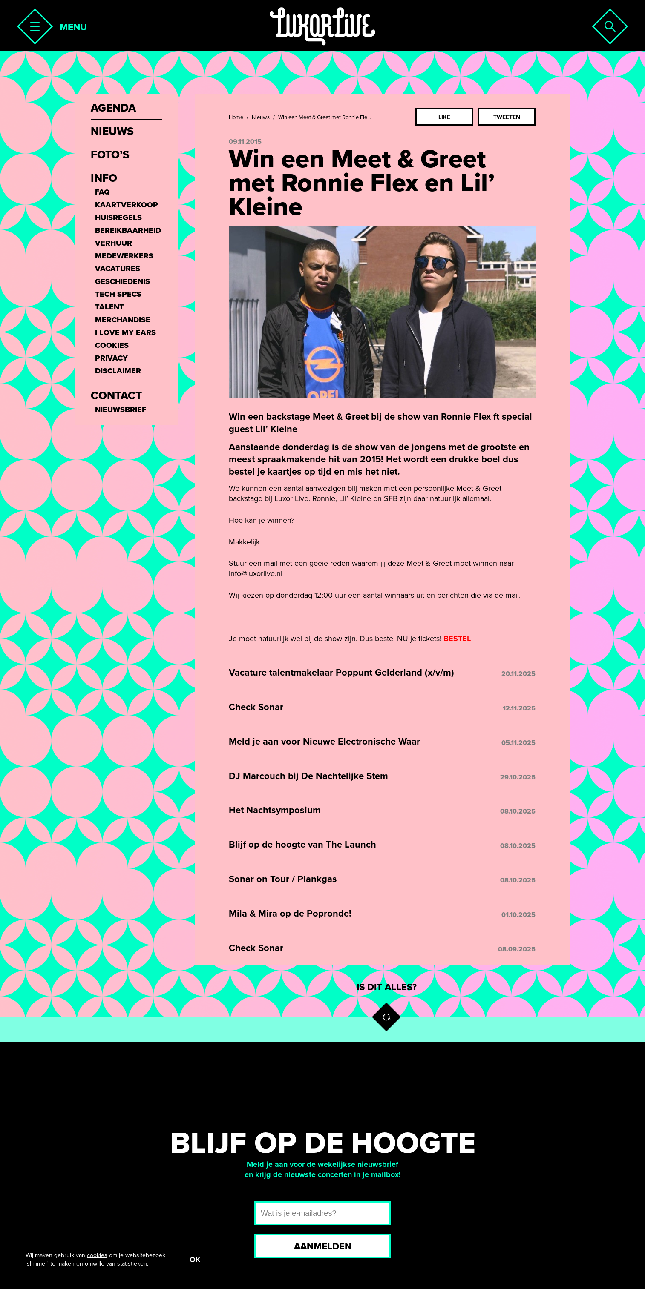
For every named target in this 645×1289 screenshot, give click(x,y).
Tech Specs (118, 294)
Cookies (112, 345)
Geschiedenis (122, 281)
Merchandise (122, 319)
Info (104, 178)
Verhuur (113, 243)
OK (195, 1259)
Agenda (113, 108)
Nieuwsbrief (120, 409)
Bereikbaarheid (128, 230)
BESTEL (457, 638)
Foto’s (110, 155)
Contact (116, 396)
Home (236, 117)
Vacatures (117, 268)
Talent (109, 307)
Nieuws (261, 117)
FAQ (102, 192)
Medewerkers (124, 256)
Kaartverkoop (126, 204)
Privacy (111, 358)
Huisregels (118, 217)
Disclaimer (118, 370)
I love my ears (125, 332)
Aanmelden (322, 1246)
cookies (97, 1255)
